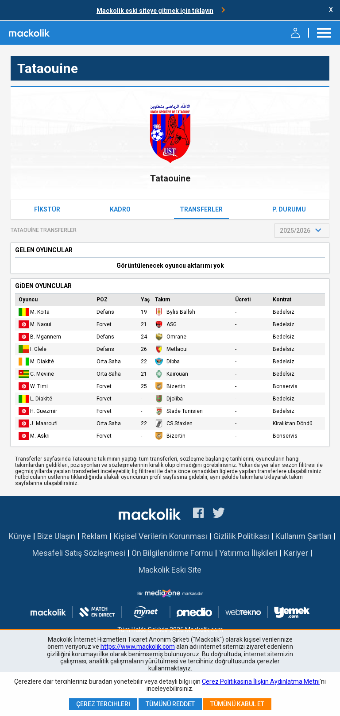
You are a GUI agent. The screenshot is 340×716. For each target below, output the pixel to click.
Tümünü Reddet (170, 704)
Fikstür (47, 209)
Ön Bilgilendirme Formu (172, 553)
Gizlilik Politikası (241, 536)
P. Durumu (289, 209)
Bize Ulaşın (56, 536)
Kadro (120, 209)
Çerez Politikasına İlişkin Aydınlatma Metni (261, 681)
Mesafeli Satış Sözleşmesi (78, 553)
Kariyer (296, 553)
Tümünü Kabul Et (237, 704)
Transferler (201, 209)
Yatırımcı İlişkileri (248, 553)
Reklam (94, 536)
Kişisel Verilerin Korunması (160, 536)
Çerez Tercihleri (103, 704)
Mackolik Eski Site (170, 569)
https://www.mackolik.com (137, 646)
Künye (20, 536)
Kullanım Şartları (303, 536)
